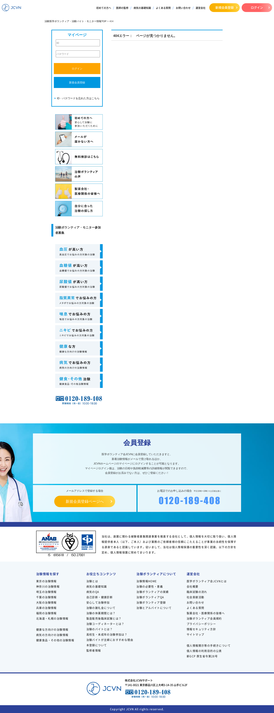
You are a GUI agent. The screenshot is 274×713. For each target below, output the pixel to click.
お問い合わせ (183, 8)
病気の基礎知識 (142, 8)
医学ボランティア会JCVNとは (207, 581)
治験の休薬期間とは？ (101, 613)
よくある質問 (163, 8)
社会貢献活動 (195, 597)
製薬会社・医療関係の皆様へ (206, 613)
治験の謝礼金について (101, 608)
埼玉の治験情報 (46, 592)
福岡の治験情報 (46, 613)
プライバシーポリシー (201, 624)
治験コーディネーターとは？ (105, 624)
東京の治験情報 (46, 581)
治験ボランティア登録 (151, 602)
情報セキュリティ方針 (201, 629)
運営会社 (201, 8)
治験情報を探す (47, 574)
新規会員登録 (224, 7)
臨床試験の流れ (197, 592)
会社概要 (192, 586)
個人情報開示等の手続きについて (209, 645)
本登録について (96, 645)
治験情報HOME (146, 581)
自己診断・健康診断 (99, 597)
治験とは (92, 581)
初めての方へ (103, 8)
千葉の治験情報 (46, 597)
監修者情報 (93, 650)
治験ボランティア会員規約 (204, 618)
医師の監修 (122, 8)
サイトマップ (195, 634)
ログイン (257, 7)
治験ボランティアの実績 (152, 592)
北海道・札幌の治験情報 (52, 618)
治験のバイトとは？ (99, 629)
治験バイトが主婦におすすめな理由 (109, 640)
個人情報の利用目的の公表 (204, 651)
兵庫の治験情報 (46, 608)
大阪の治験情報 (46, 602)
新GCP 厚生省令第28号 (202, 656)
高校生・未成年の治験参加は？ (106, 634)
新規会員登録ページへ (85, 501)
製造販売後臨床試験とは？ (104, 618)
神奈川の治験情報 (48, 586)
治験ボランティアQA (150, 597)
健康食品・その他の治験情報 (55, 640)
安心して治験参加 (98, 602)
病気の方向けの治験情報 (52, 635)
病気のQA (92, 592)
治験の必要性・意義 (149, 586)
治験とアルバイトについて (154, 608)
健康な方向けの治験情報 (52, 629)
